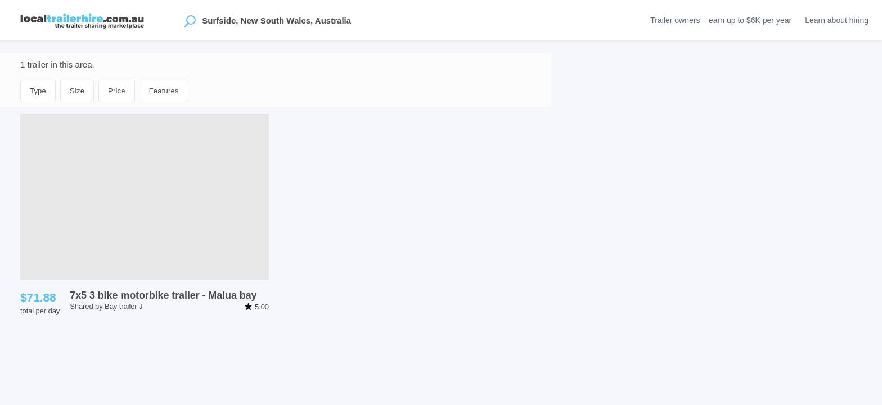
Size (77, 91)
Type (38, 91)
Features (164, 91)
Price (116, 91)
